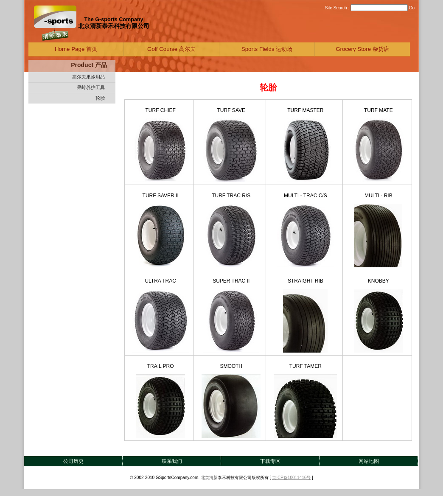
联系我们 (172, 461)
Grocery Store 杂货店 (362, 49)
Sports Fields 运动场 (266, 49)
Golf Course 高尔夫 (171, 49)
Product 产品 (89, 65)
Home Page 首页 (76, 49)
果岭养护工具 (91, 87)
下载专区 (270, 461)
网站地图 (369, 461)
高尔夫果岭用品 (88, 76)
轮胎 (100, 98)
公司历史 (73, 461)
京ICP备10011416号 (291, 477)
